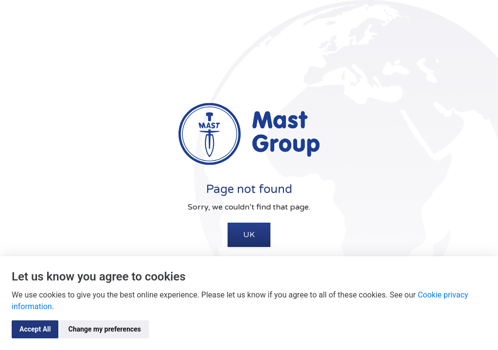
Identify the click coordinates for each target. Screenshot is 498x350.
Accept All (35, 329)
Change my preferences (104, 329)
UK (249, 235)
